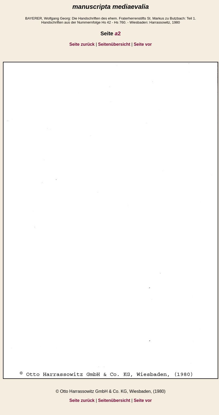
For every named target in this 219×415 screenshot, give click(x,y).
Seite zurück (82, 44)
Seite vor (143, 44)
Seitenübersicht (114, 44)
